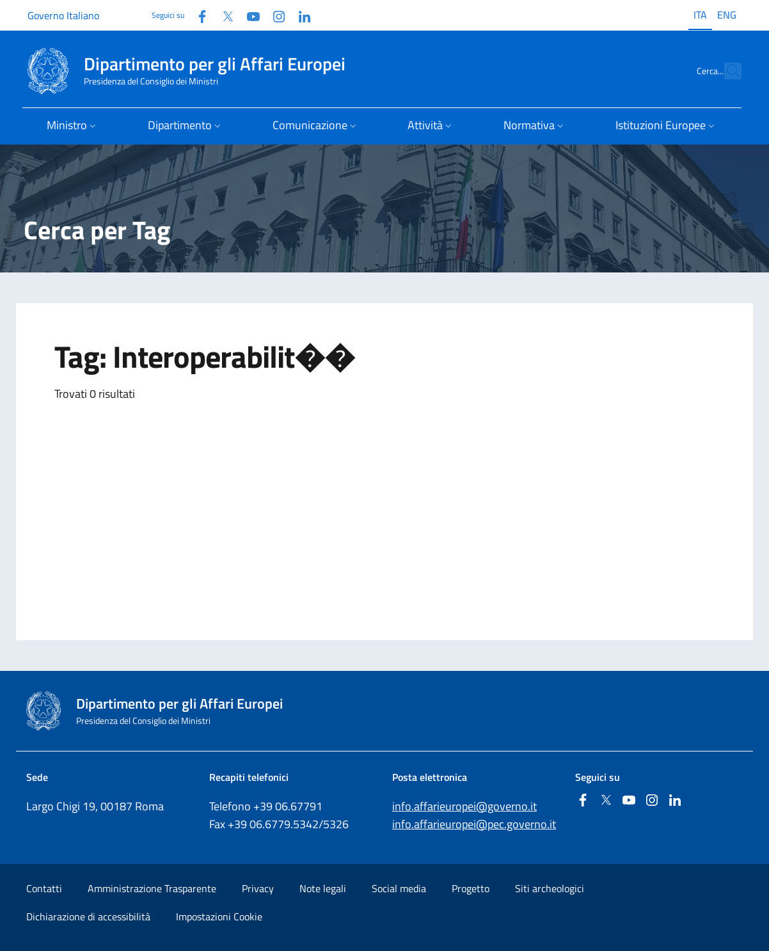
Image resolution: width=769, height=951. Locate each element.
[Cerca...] (726, 71)
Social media (399, 888)
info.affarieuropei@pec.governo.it (474, 824)
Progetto (470, 888)
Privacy (258, 888)
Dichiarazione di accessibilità (88, 916)
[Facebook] (197, 15)
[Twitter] (222, 15)
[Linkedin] (299, 15)
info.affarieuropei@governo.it (464, 806)
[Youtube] (248, 15)
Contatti (44, 888)
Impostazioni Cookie (219, 916)
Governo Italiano (63, 15)
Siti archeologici (549, 888)
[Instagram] (274, 15)
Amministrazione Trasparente (152, 888)
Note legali (322, 888)
